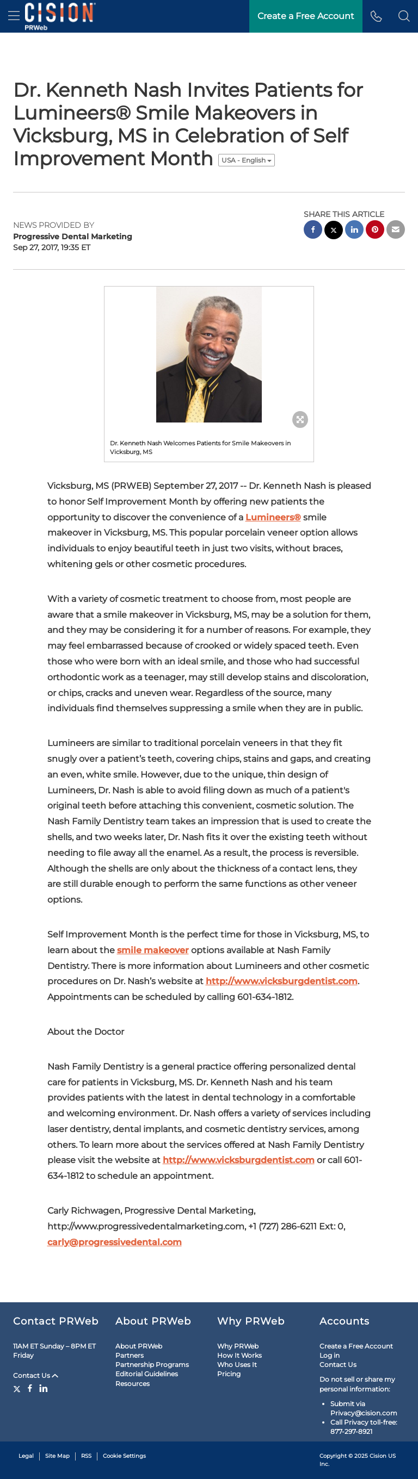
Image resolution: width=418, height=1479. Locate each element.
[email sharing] (395, 230)
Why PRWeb (238, 1346)
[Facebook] (30, 1388)
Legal (26, 1455)
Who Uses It (237, 1364)
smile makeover (153, 950)
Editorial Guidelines (146, 1374)
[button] (404, 16)
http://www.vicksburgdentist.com (282, 981)
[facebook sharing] (313, 230)
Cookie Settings (124, 1455)
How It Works (239, 1355)
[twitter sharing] (333, 231)
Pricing (229, 1374)
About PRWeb (138, 1346)
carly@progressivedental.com (114, 1242)
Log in (329, 1355)
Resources (132, 1383)
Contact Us (35, 1375)
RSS (86, 1455)
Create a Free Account (356, 1346)
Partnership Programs (152, 1364)
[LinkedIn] (43, 1388)
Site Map (57, 1455)
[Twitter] (18, 1388)
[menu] (14, 16)
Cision (378, 1455)
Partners (129, 1355)
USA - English (247, 160)
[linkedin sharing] (354, 230)
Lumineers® (273, 517)
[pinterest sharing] (375, 230)
